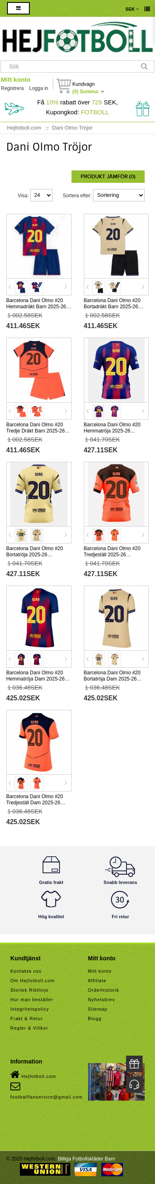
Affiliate (97, 980)
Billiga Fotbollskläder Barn (86, 1159)
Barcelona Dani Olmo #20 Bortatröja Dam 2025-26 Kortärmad (112, 679)
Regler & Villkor (29, 1028)
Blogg (95, 1018)
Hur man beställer (31, 999)
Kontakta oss (26, 971)
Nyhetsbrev (101, 999)
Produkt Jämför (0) (108, 176)
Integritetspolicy (29, 1009)
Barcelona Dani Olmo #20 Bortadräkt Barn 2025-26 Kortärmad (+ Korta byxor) (112, 307)
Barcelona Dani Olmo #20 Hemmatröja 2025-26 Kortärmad (112, 431)
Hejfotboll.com (33, 1075)
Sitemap (97, 1009)
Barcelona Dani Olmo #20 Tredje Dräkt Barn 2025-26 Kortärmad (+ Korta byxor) (35, 431)
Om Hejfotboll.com (32, 980)
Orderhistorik (103, 990)
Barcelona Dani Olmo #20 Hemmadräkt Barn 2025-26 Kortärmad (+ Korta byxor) (36, 307)
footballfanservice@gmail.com (46, 1090)
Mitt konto (16, 79)
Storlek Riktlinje (29, 990)
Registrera (12, 88)
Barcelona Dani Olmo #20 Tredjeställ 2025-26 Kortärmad (112, 555)
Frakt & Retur (26, 1018)
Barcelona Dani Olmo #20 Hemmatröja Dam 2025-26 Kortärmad (35, 679)
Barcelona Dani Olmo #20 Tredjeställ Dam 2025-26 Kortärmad (34, 803)
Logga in (38, 88)
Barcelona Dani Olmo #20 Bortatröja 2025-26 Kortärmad (34, 555)
